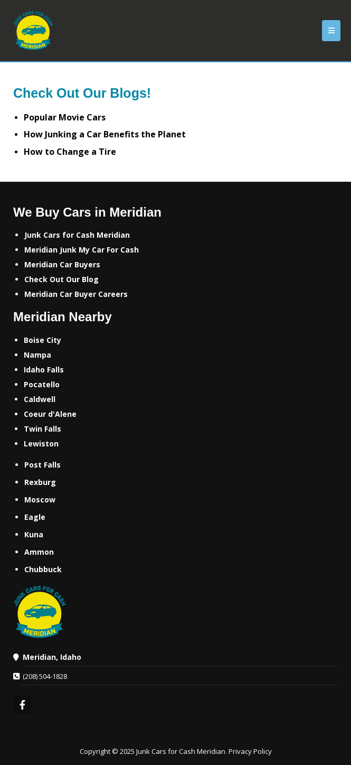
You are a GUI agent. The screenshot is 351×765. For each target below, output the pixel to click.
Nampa (37, 355)
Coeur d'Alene (50, 414)
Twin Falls (42, 429)
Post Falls (42, 465)
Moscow (39, 500)
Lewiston (41, 444)
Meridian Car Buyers (62, 264)
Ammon (39, 552)
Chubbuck (43, 569)
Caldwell (39, 399)
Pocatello (42, 384)
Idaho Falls (44, 370)
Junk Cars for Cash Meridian (77, 235)
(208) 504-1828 (45, 676)
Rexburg (40, 482)
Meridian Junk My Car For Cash (81, 250)
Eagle (34, 517)
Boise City (42, 340)
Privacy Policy (250, 751)
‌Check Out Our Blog (61, 279)
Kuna (33, 534)
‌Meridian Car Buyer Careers (76, 294)
